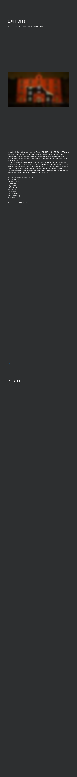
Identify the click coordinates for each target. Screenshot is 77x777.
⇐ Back (10, 364)
